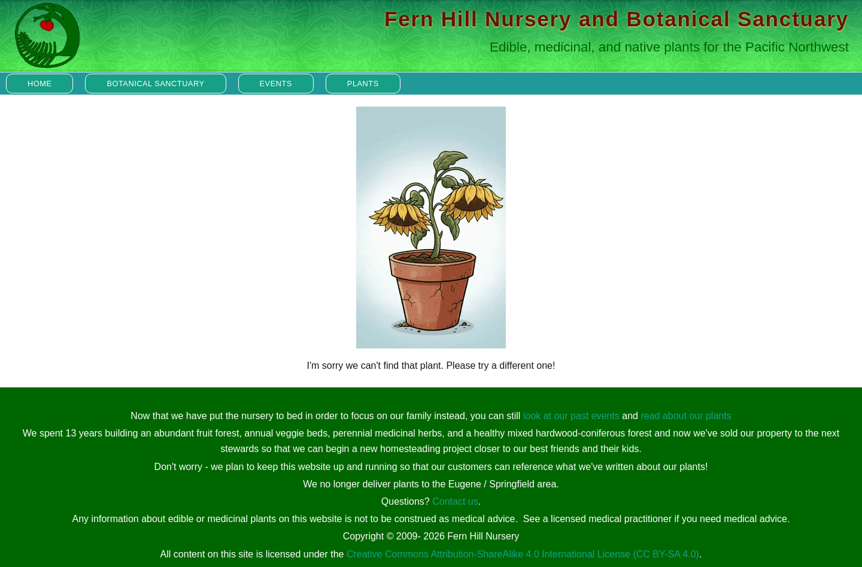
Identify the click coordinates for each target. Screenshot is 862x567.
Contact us (455, 501)
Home (39, 83)
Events (276, 83)
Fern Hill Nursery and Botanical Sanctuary (616, 19)
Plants (363, 83)
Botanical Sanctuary (155, 83)
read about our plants (686, 416)
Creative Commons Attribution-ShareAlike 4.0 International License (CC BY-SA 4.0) (523, 554)
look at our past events (571, 416)
